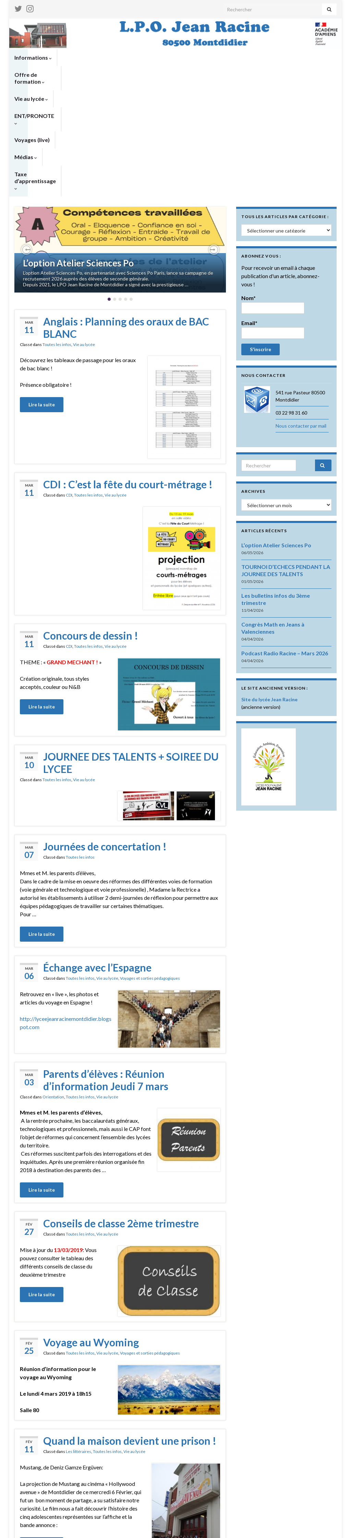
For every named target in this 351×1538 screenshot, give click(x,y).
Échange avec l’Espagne (97, 854)
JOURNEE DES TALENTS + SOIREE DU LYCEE (131, 649)
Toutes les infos (57, 231)
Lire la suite (41, 291)
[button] (26, 136)
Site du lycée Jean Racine (269, 586)
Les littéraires (78, 1338)
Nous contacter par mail (301, 312)
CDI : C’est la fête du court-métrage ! (128, 371)
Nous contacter (320, 1530)
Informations (33, 57)
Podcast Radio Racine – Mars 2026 (284, 540)
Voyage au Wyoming (91, 1229)
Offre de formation (89, 57)
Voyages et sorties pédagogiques (150, 865)
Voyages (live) (243, 57)
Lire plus (120, 1486)
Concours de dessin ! (90, 522)
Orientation (53, 983)
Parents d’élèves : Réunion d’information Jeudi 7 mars (105, 966)
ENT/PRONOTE (193, 57)
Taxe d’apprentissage (43, 74)
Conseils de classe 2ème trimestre (121, 1110)
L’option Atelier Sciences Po (78, 149)
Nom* (272, 191)
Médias (282, 57)
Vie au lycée (143, 57)
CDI (69, 381)
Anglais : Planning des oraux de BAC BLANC (126, 214)
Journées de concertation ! (105, 733)
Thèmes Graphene (71, 1524)
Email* (272, 216)
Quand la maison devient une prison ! (129, 1327)
